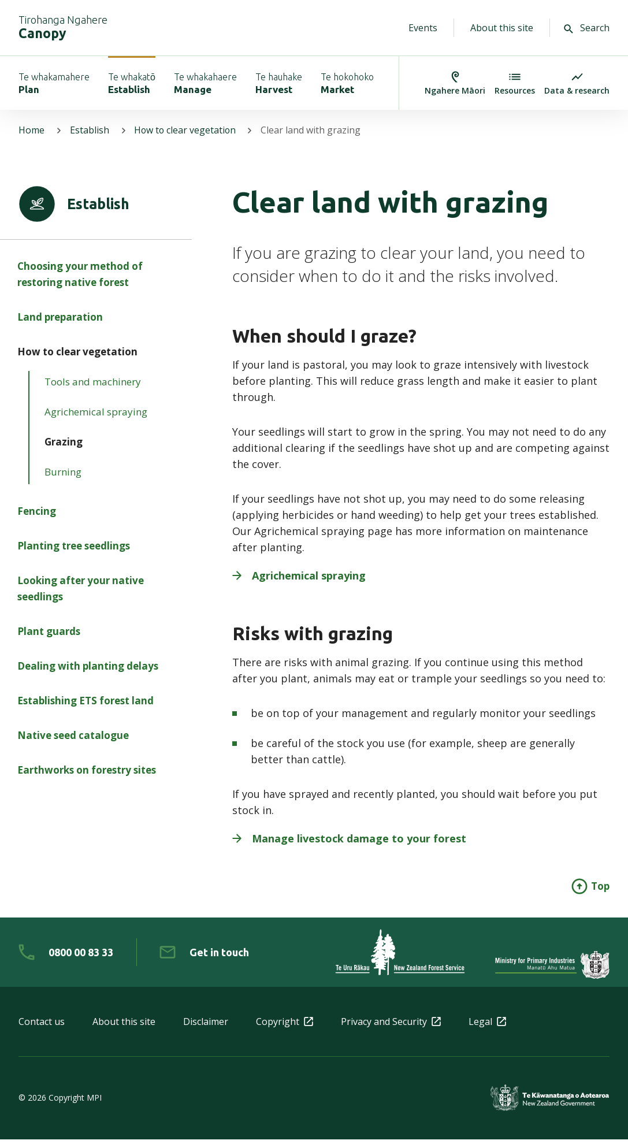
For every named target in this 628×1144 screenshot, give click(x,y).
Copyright (284, 1026)
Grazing (63, 448)
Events (422, 28)
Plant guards (48, 638)
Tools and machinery (92, 388)
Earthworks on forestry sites (86, 776)
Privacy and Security (391, 1026)
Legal (487, 1026)
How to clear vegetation (186, 135)
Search (587, 28)
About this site (501, 28)
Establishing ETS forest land (85, 707)
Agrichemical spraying (95, 418)
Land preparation (60, 323)
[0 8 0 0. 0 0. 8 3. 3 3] (65, 957)
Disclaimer (205, 1026)
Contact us (41, 1026)
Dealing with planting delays (87, 672)
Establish (89, 135)
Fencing (36, 518)
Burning (62, 478)
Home (31, 135)
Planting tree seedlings (73, 552)
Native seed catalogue (73, 742)
